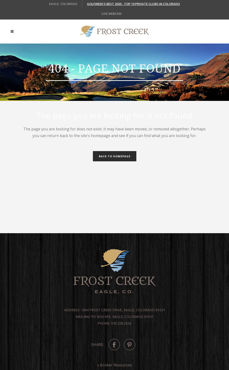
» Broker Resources (114, 365)
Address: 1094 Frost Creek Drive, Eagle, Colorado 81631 (114, 310)
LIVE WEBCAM (111, 13)
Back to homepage (114, 156)
